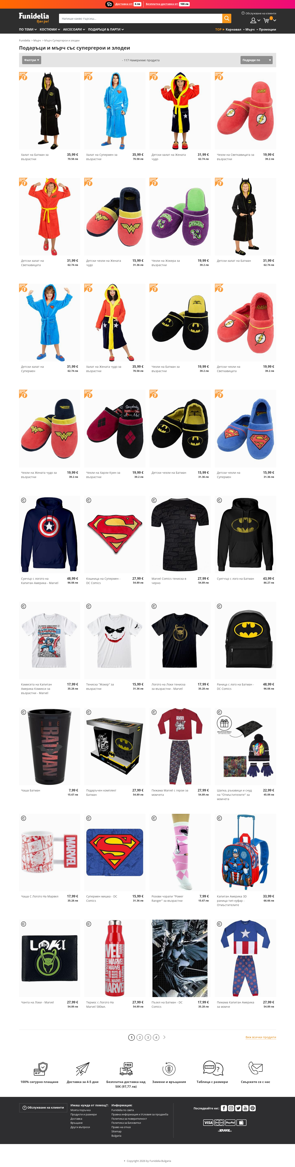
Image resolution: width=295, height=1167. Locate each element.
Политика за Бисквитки (126, 1123)
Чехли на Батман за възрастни (166, 369)
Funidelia (24, 40)
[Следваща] (164, 1037)
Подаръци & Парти (104, 29)
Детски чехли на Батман (169, 473)
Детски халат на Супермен (32, 369)
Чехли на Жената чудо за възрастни (39, 475)
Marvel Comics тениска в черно (169, 581)
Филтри (30, 60)
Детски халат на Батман (234, 261)
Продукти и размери (83, 1114)
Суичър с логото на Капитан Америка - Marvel (39, 581)
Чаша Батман (30, 790)
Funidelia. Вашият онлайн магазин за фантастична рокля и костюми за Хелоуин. (34, 18)
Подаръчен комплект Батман (101, 792)
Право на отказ (121, 1127)
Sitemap (116, 1131)
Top (218, 29)
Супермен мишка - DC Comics (101, 898)
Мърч (37, 40)
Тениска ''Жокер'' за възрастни (100, 686)
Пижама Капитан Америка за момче (235, 1004)
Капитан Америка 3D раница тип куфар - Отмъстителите (232, 900)
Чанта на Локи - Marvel (37, 1002)
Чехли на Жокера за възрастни (166, 263)
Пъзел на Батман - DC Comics (167, 1004)
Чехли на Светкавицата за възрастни (235, 157)
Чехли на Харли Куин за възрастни (103, 475)
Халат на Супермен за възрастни (101, 157)
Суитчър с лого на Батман (235, 579)
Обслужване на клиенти (43, 1108)
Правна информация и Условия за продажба (139, 1114)
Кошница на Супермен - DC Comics (103, 581)
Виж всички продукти (261, 1037)
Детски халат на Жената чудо (169, 157)
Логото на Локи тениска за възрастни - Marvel (168, 686)
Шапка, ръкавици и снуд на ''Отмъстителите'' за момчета (234, 794)
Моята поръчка (80, 1110)
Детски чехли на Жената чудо (103, 263)
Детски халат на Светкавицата (32, 263)
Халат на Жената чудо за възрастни (103, 369)
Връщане (76, 1123)
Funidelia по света (122, 1110)
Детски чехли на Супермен (228, 475)
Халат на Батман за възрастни (35, 157)
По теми (26, 29)
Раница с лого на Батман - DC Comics (235, 686)
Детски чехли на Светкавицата (228, 369)
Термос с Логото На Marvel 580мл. (100, 1004)
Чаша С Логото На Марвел (39, 896)
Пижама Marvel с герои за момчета (170, 792)
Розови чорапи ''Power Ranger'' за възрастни (167, 898)
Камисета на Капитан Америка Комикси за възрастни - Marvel (36, 688)
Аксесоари (72, 29)
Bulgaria (116, 1135)
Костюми (48, 29)
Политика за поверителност (129, 1118)
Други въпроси (80, 1127)
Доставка (76, 1118)
